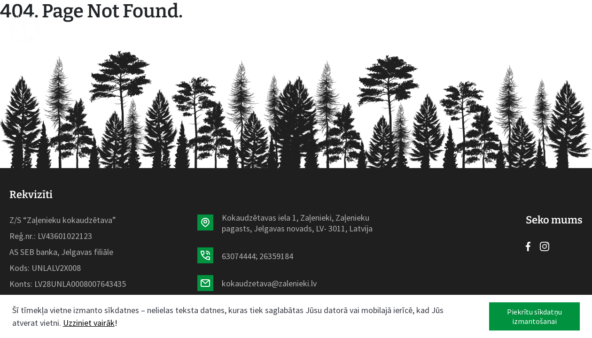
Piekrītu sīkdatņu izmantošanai (534, 316)
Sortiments (193, 28)
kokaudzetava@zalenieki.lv (269, 283)
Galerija (374, 28)
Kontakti (424, 28)
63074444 (239, 256)
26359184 (276, 256)
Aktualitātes (261, 28)
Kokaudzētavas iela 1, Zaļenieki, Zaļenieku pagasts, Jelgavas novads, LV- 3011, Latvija (297, 223)
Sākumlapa (130, 28)
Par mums (323, 28)
